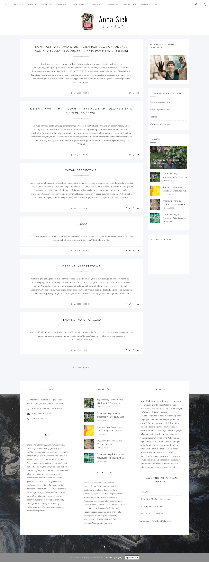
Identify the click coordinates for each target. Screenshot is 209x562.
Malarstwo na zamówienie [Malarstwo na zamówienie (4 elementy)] (106, 497)
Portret (61, 4)
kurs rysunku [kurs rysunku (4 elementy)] (58, 459)
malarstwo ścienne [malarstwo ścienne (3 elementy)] (108, 501)
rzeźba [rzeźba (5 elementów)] (49, 496)
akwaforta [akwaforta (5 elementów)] (31, 445)
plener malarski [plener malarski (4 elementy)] (61, 470)
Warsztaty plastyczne (160, 124)
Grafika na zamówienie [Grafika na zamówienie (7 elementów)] (107, 486)
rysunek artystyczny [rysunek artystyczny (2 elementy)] (36, 496)
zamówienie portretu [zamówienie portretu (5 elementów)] (36, 511)
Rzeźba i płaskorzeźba (160, 109)
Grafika (31, 4)
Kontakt (143, 4)
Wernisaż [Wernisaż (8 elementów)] (117, 519)
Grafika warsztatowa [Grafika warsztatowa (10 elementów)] (93, 490)
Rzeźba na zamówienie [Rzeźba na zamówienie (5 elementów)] (101, 512)
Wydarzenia (128, 4)
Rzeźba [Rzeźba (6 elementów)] (87, 512)
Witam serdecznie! (81, 170)
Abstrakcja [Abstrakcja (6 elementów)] (88, 482)
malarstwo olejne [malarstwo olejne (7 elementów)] (34, 467)
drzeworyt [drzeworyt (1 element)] (31, 448)
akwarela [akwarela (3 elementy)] (41, 445)
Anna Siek (18, 4)
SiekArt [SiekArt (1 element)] (30, 500)
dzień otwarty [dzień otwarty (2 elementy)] (43, 448)
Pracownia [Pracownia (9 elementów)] (103, 508)
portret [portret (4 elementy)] (47, 474)
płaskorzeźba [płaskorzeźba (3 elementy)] (51, 492)
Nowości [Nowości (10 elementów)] (94, 504)
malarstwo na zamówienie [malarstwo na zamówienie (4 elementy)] (56, 463)
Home (5, 4)
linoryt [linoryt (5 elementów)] (30, 463)
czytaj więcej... (173, 467)
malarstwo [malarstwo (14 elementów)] (39, 463)
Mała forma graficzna (81, 319)
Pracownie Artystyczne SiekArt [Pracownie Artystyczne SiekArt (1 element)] (40, 489)
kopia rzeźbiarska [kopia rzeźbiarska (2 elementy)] (46, 456)
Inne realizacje (78, 4)
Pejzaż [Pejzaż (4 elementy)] (107, 504)
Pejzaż (81, 224)
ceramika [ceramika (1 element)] (60, 445)
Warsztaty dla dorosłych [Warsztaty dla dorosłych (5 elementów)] (105, 515)
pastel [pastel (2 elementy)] (50, 470)
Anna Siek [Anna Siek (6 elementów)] (50, 445)
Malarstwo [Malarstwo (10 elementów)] (88, 497)
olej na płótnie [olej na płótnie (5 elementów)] (40, 470)
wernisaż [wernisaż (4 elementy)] (51, 507)
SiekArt (144, 491)
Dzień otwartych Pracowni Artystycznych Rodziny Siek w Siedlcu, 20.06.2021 (111, 458)
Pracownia (111, 4)
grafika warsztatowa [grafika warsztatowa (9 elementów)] (36, 452)
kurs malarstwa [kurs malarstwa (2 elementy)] (44, 459)
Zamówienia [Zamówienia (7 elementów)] (106, 523)
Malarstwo (46, 4)
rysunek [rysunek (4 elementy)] (61, 492)
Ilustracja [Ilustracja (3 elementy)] (108, 490)
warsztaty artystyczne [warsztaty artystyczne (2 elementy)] (44, 500)
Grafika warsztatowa (81, 266)
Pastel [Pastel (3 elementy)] (101, 504)
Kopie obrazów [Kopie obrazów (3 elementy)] (116, 493)
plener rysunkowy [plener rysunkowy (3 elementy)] (35, 474)
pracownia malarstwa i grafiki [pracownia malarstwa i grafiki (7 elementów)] (50, 485)
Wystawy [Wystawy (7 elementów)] (96, 523)
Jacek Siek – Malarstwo (151, 513)
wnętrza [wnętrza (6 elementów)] (87, 523)
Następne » (83, 367)
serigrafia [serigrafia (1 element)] (57, 496)
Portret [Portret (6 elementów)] (114, 504)
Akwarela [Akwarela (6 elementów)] (98, 482)
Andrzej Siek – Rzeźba (151, 506)
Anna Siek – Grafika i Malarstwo (155, 521)
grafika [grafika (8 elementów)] (59, 448)
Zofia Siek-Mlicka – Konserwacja (156, 499)
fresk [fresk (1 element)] (53, 448)
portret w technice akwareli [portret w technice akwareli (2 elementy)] (51, 478)
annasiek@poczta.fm (42, 413)
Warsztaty (96, 4)
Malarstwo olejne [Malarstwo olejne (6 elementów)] (91, 501)
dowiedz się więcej (113, 557)
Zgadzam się (132, 557)
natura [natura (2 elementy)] (64, 467)
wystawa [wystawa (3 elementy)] (60, 507)
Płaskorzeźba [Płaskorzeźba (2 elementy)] (114, 508)
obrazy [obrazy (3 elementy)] (30, 470)
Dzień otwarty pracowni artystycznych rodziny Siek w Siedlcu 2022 (110, 417)
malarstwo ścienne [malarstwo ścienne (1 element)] (51, 467)
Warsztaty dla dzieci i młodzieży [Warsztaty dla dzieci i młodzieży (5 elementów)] (98, 519)
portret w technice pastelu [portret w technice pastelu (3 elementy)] (38, 481)
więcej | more (81, 93)
